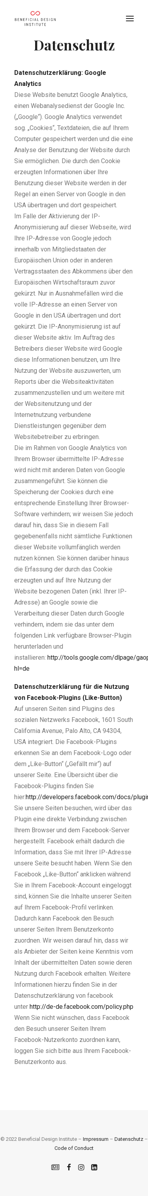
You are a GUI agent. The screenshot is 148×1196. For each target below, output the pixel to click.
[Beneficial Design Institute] (35, 18)
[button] (130, 18)
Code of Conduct (74, 1148)
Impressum (96, 1139)
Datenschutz (128, 1139)
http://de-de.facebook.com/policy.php (81, 1006)
